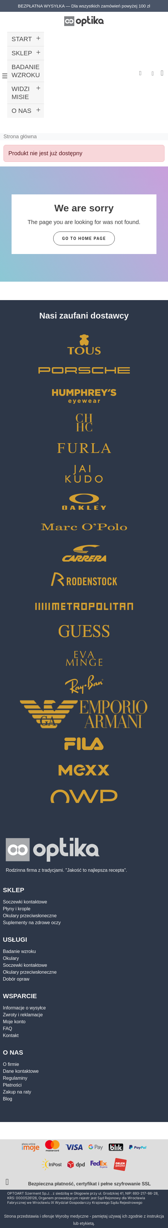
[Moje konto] (152, 73)
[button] (140, 73)
